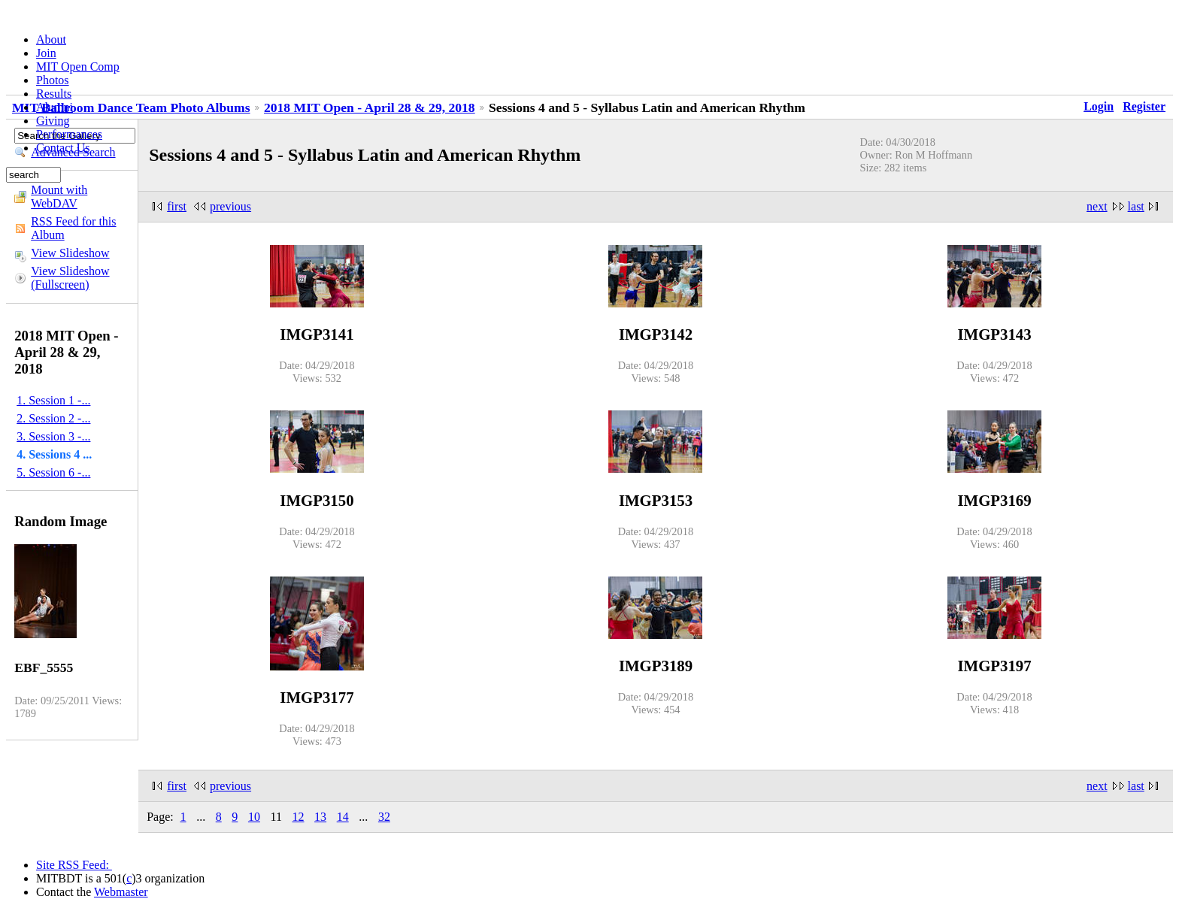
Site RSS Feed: (74, 864)
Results (53, 93)
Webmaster (121, 891)
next (1097, 206)
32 (384, 816)
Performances (69, 134)
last (1136, 206)
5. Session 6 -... (53, 472)
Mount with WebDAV (59, 196)
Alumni (54, 107)
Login (1099, 106)
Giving (52, 120)
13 (320, 816)
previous (230, 206)
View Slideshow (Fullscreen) (70, 278)
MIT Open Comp (78, 66)
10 (254, 816)
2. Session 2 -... (53, 418)
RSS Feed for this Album (73, 228)
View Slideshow (70, 253)
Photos (52, 80)
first (176, 206)
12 (298, 816)
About (51, 39)
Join (46, 53)
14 (343, 816)
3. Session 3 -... (53, 436)
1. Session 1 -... (53, 400)
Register (1144, 106)
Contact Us (63, 147)
